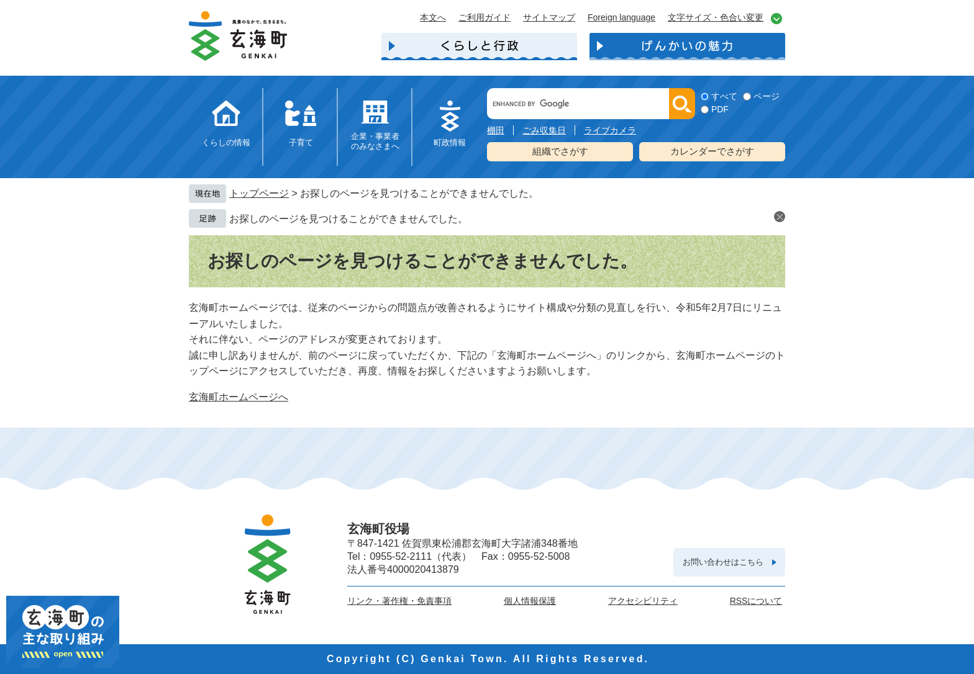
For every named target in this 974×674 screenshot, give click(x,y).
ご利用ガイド (484, 17)
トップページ (259, 193)
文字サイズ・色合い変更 (715, 17)
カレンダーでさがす (712, 151)
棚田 (495, 130)
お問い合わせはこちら (723, 562)
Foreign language (621, 17)
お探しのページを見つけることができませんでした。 (348, 218)
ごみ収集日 (544, 130)
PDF (720, 109)
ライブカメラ (610, 130)
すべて (724, 96)
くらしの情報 (226, 142)
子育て (301, 142)
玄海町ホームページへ (238, 397)
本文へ (433, 17)
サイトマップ (549, 17)
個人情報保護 (530, 601)
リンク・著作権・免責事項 (399, 601)
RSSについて (756, 601)
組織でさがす (560, 151)
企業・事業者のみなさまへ (375, 141)
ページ (766, 96)
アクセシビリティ (643, 601)
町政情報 (450, 142)
